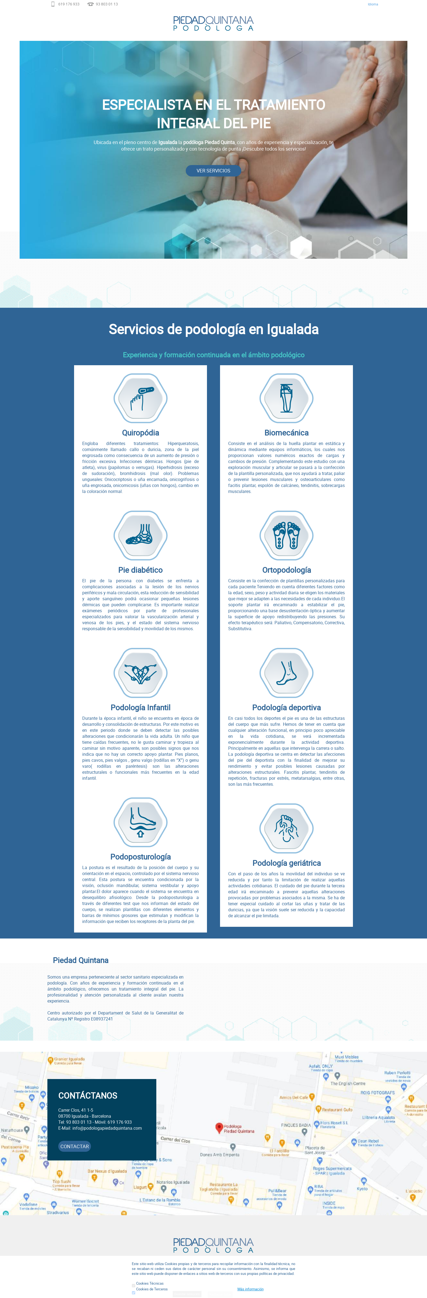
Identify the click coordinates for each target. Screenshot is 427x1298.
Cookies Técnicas (148, 1283)
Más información (250, 1289)
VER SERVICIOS (213, 170)
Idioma (373, 4)
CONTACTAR (74, 1146)
